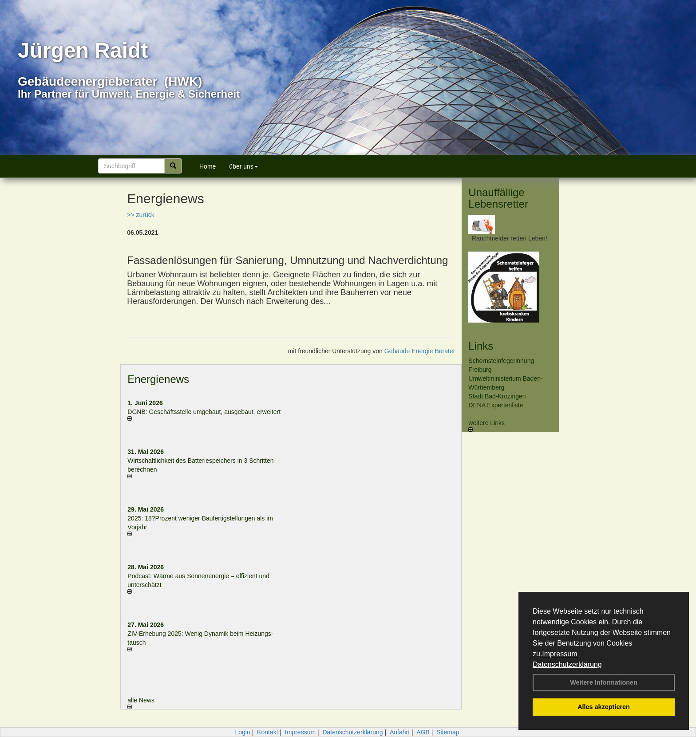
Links (480, 346)
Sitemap (447, 732)
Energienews (158, 379)
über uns (243, 166)
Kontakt (267, 732)
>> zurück (140, 214)
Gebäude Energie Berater (419, 351)
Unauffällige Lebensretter (498, 198)
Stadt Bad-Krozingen (497, 396)
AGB (423, 732)
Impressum (559, 654)
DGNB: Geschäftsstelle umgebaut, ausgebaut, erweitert (204, 411)
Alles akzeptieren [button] (603, 706)
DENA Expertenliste (495, 405)
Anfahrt (400, 732)
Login (242, 732)
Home (207, 166)
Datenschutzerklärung (567, 664)
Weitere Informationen (603, 682)
